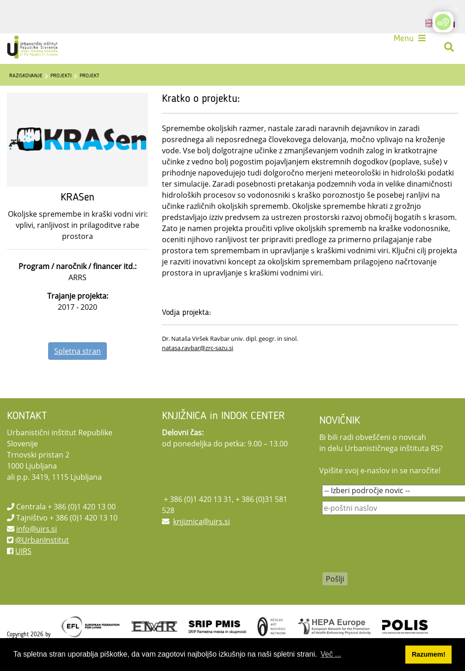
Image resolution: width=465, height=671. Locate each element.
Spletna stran (77, 351)
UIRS (23, 551)
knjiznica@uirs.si (201, 521)
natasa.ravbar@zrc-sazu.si (197, 348)
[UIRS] (33, 47)
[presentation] (392, 550)
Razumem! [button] (429, 654)
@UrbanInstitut (42, 540)
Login (449, 9)
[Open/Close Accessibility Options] (443, 22)
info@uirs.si (36, 529)
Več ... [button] (331, 654)
